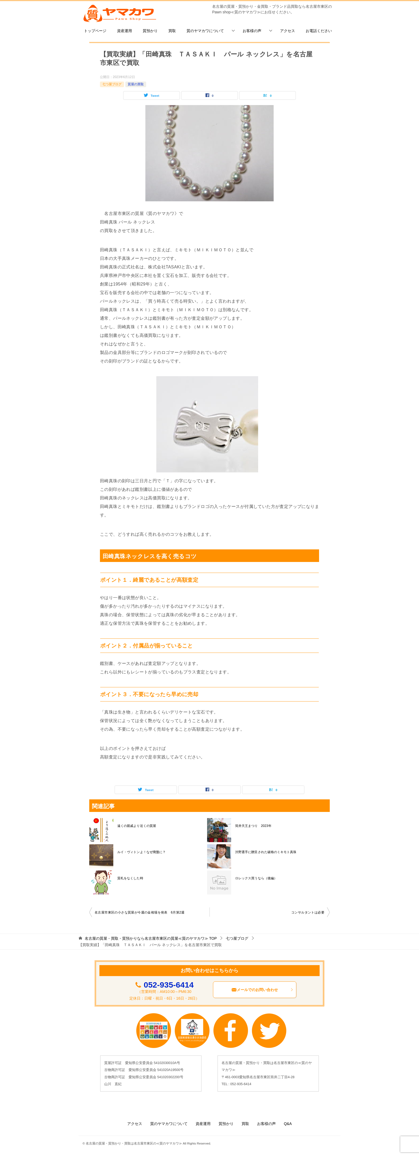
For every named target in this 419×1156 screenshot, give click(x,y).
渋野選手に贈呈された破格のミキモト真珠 (265, 852)
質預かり (150, 31)
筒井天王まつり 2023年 (253, 826)
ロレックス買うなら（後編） (256, 878)
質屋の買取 (136, 84)
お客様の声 (252, 31)
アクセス (287, 31)
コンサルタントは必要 (307, 912)
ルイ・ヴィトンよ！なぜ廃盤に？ (141, 852)
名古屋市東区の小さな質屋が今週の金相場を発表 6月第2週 (140, 912)
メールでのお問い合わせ (262, 989)
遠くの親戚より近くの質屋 (136, 826)
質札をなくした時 (130, 878)
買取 (172, 31)
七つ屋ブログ (112, 84)
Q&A (288, 1124)
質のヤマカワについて (205, 31)
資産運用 (124, 31)
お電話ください (319, 31)
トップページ (95, 31)
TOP (151, 938)
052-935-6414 (169, 984)
